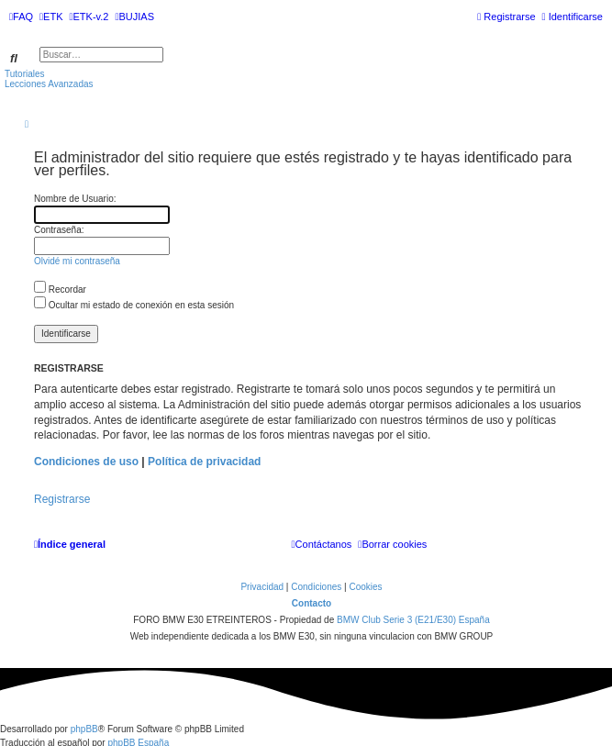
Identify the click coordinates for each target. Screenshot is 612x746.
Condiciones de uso (86, 461)
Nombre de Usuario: (75, 199)
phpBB (84, 729)
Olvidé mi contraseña (77, 261)
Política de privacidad (204, 461)
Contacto (311, 603)
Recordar (60, 289)
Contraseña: (58, 230)
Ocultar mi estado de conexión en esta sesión (134, 305)
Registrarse (62, 499)
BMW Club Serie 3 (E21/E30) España (413, 620)
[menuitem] (21, 17)
